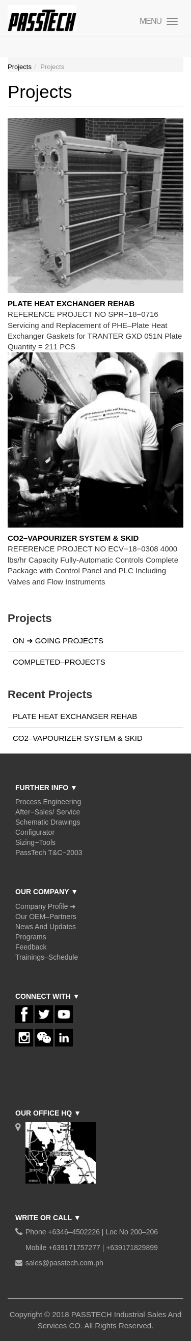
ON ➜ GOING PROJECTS (58, 640)
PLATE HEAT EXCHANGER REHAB (71, 303)
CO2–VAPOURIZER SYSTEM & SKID (73, 538)
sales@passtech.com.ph (64, 1263)
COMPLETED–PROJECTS (59, 662)
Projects (20, 67)
